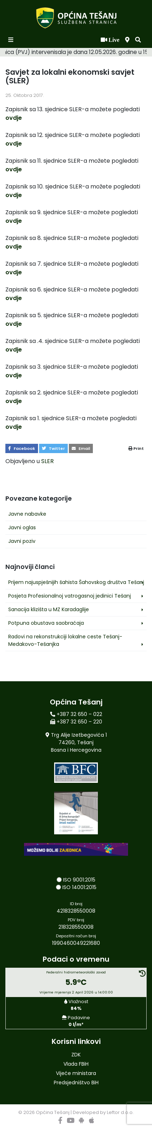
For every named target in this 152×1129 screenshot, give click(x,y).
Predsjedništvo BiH (76, 1082)
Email (81, 448)
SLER (47, 461)
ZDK (76, 1054)
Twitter (53, 448)
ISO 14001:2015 (79, 887)
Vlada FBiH (76, 1063)
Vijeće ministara (76, 1073)
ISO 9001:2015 (79, 879)
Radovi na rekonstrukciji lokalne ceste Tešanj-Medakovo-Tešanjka (65, 640)
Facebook (21, 448)
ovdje (13, 118)
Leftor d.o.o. (120, 1112)
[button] (138, 40)
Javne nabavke (27, 513)
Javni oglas (22, 527)
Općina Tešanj (53, 1112)
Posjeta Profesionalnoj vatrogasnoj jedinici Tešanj (69, 595)
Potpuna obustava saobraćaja (46, 623)
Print (136, 448)
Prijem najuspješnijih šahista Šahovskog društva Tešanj (76, 582)
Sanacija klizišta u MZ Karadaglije (48, 609)
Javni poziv (21, 541)
